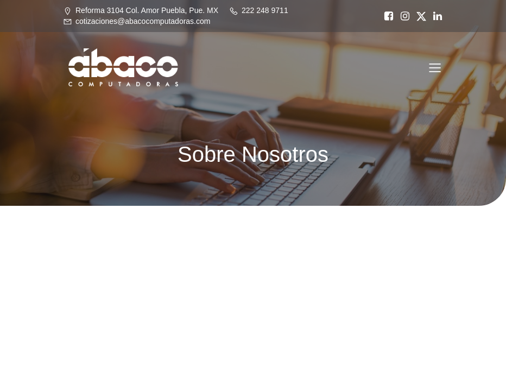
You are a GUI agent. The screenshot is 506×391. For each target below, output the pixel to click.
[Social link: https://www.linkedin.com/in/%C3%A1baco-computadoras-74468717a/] (435, 16)
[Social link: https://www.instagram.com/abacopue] (402, 16)
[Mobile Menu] (435, 67)
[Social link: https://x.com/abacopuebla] (418, 16)
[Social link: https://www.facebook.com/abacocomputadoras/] (386, 16)
